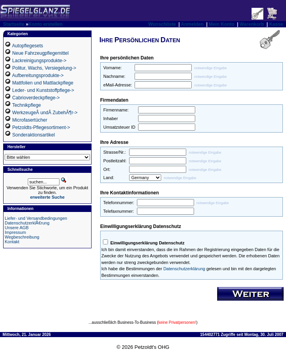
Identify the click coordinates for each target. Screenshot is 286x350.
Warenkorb (251, 24)
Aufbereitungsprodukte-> (38, 75)
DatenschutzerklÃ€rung (27, 223)
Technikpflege (26, 105)
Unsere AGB (17, 227)
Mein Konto (221, 24)
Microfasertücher (29, 120)
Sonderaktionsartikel (33, 135)
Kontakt (12, 241)
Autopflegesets (27, 45)
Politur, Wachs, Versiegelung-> (44, 68)
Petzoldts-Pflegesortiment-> (41, 127)
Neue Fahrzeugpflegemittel (40, 53)
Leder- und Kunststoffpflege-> (43, 90)
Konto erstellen (45, 24)
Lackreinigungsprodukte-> (39, 60)
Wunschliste (162, 24)
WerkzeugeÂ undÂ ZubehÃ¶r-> (44, 112)
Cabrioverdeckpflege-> (35, 98)
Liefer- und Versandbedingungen (36, 218)
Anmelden (192, 24)
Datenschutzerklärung (184, 268)
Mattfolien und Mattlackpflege (42, 83)
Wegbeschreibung (22, 237)
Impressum (15, 232)
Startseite (14, 24)
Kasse (276, 24)
